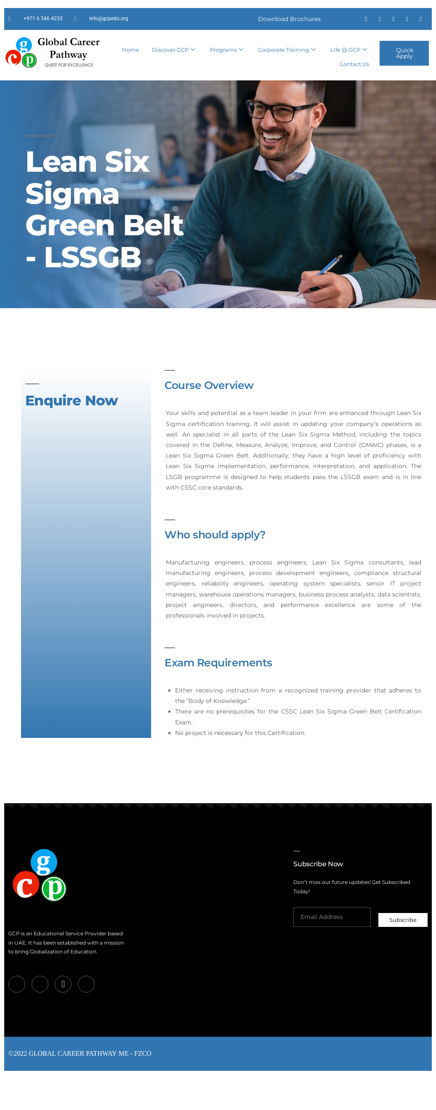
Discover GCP (173, 75)
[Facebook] (16, 1010)
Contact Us (354, 86)
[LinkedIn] (40, 1010)
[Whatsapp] (63, 1010)
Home (130, 74)
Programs (226, 75)
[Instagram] (86, 1010)
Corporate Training (287, 75)
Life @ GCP (348, 75)
